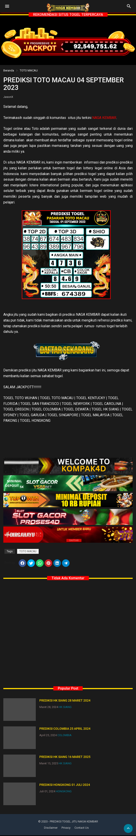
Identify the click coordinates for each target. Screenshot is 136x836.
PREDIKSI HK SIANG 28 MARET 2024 (64, 701)
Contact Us (81, 828)
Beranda (8, 70)
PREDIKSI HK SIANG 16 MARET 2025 (64, 757)
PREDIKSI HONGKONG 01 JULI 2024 (64, 785)
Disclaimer (51, 828)
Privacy (66, 828)
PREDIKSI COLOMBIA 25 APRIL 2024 (64, 729)
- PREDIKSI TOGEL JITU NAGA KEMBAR (73, 822)
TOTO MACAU (29, 70)
